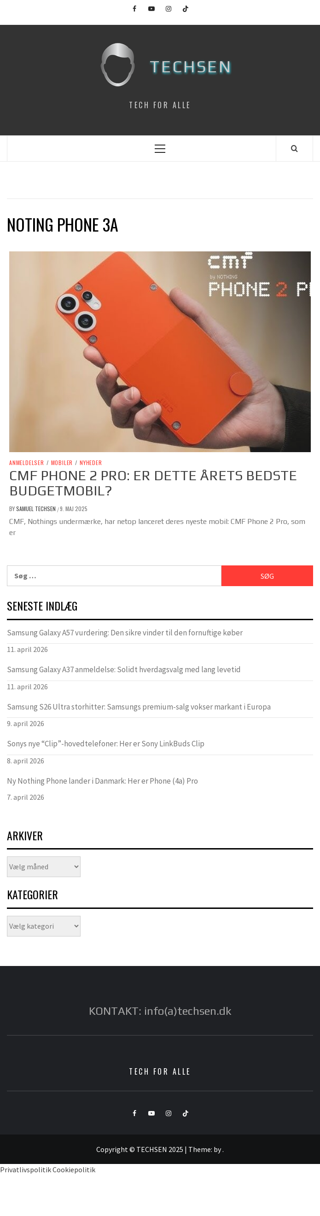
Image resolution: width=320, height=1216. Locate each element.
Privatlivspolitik (25, 1169)
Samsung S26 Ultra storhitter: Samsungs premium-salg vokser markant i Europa (139, 707)
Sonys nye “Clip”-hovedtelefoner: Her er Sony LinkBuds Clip (105, 744)
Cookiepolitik (73, 1169)
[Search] (294, 148)
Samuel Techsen (36, 508)
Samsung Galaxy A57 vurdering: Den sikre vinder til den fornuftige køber (125, 633)
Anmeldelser (26, 462)
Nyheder (91, 462)
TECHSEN (191, 66)
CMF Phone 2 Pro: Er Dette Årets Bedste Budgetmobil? (153, 483)
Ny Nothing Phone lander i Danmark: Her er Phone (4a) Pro (102, 781)
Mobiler (62, 462)
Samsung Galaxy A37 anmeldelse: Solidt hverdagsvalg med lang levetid (124, 669)
